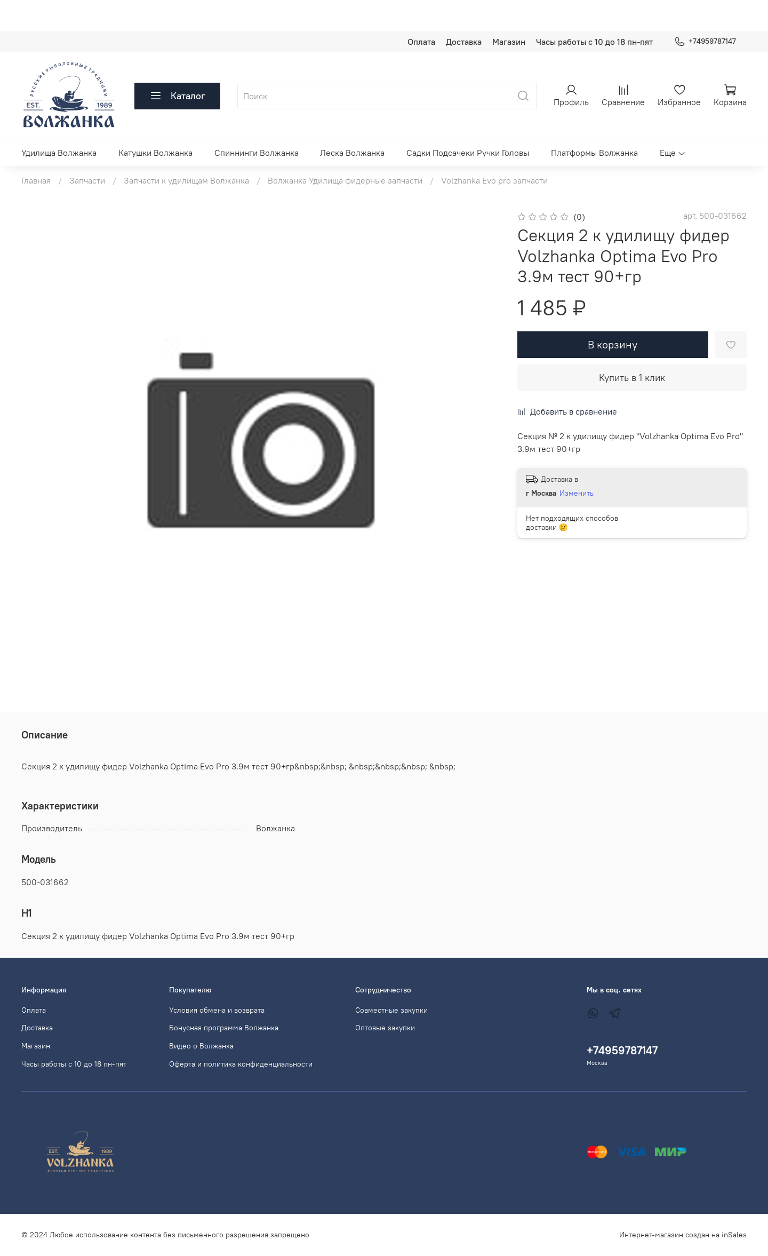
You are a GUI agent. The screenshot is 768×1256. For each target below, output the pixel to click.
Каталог (177, 96)
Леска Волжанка (352, 152)
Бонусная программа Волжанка (223, 1027)
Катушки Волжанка (155, 152)
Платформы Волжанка (594, 152)
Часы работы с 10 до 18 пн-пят (594, 41)
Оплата (421, 41)
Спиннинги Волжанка (256, 152)
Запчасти (87, 180)
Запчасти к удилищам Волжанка (186, 180)
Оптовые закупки (385, 1027)
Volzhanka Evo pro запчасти (494, 180)
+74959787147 (705, 41)
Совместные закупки (391, 1010)
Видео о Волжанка (201, 1046)
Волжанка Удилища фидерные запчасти (345, 180)
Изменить (576, 493)
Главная (36, 180)
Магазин (508, 41)
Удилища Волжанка (59, 152)
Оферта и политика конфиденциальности (241, 1064)
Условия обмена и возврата (217, 1010)
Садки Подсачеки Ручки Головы (467, 152)
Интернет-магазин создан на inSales (683, 1234)
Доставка (464, 41)
